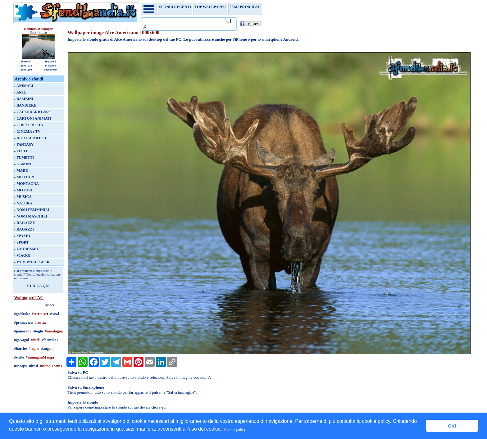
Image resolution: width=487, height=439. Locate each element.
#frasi (33, 366)
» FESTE (21, 151)
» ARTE (20, 92)
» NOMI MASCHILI (30, 216)
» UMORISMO (26, 249)
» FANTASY (24, 144)
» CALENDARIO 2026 (32, 112)
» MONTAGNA (26, 183)
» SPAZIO (22, 236)
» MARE (21, 170)
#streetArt (40, 314)
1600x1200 (25, 69)
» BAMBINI (23, 99)
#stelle (19, 357)
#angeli (46, 348)
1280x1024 (25, 65)
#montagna (54, 331)
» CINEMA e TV (27, 131)
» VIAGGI (22, 255)
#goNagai (21, 340)
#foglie (34, 348)
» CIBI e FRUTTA (28, 125)
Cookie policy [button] (235, 430)
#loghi (38, 331)
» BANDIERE (25, 105)
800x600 (25, 61)
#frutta (40, 322)
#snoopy (20, 366)
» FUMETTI (24, 157)
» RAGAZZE (24, 223)
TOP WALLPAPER (210, 7)
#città (35, 340)
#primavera (23, 322)
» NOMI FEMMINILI (31, 210)
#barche (20, 348)
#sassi (54, 314)
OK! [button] (452, 425)
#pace (50, 305)
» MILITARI (24, 177)
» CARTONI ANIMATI (32, 118)
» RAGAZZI (24, 229)
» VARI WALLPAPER (31, 262)
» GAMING (23, 164)
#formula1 (50, 340)
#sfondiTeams (51, 366)
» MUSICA (23, 196)
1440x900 (50, 65)
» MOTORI (23, 190)
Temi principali (245, 7)
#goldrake (22, 314)
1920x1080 (50, 69)
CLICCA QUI (38, 286)
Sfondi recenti (175, 7)
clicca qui (159, 407)
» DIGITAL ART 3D (30, 138)
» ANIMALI (23, 86)
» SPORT (21, 242)
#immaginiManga (40, 357)
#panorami (22, 331)
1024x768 (50, 61)
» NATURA (23, 203)
